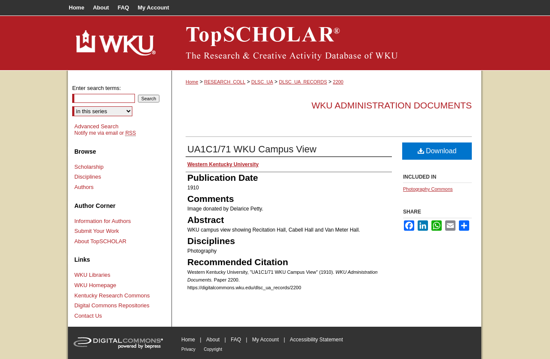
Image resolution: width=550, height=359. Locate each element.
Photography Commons (428, 189)
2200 (338, 81)
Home (192, 81)
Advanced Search (96, 126)
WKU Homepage (95, 285)
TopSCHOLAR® (327, 43)
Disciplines (87, 176)
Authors (84, 187)
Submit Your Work (96, 231)
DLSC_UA (262, 81)
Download (437, 151)
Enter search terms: (96, 88)
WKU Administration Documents (392, 105)
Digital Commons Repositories (112, 305)
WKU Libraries (92, 275)
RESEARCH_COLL (224, 81)
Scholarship (89, 167)
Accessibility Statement (316, 340)
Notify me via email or (105, 133)
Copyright (213, 349)
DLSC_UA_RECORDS (303, 81)
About (213, 340)
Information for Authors (102, 221)
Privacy (188, 349)
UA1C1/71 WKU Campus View (251, 149)
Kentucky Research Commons (112, 295)
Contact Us (88, 316)
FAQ (236, 340)
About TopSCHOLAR (100, 241)
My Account (265, 340)
